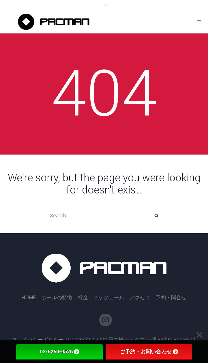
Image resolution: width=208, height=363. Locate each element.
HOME (29, 297)
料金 (83, 297)
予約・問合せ (171, 297)
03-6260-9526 (59, 352)
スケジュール (108, 297)
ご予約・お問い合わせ (149, 352)
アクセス (140, 297)
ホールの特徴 (56, 297)
